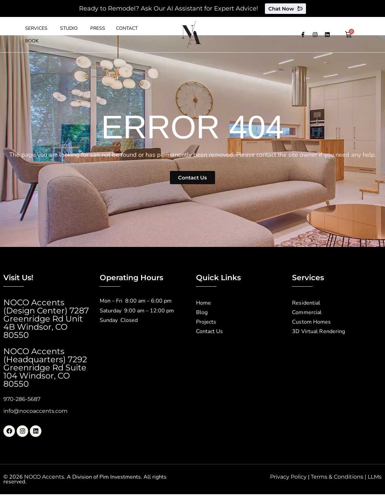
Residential (306, 303)
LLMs (375, 477)
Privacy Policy (288, 477)
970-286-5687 (21, 399)
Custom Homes (311, 322)
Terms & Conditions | (339, 477)
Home (203, 303)
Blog (202, 312)
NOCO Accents (44, 477)
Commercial (306, 312)
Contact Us (209, 331)
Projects (206, 322)
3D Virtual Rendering (318, 331)
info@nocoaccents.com (35, 411)
